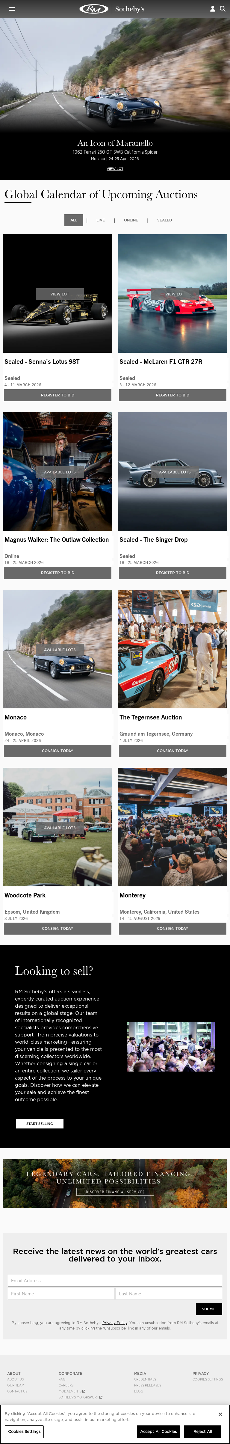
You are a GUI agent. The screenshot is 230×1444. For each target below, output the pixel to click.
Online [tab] (131, 220)
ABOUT (14, 1374)
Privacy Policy (114, 1323)
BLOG (138, 1392)
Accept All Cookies (158, 1431)
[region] (115, 1424)
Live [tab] (100, 220)
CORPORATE (70, 1374)
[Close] (220, 1414)
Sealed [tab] (164, 220)
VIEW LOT (115, 169)
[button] (212, 9)
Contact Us (17, 1392)
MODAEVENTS (72, 1392)
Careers (66, 1386)
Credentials (145, 1380)
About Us (15, 1380)
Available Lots (60, 472)
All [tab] (73, 220)
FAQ (62, 1380)
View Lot (59, 294)
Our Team (15, 1386)
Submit (209, 1310)
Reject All (202, 1431)
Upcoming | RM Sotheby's (112, 9)
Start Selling (39, 1124)
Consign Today (57, 751)
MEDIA (140, 1374)
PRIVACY (201, 1374)
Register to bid (57, 395)
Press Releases (147, 1386)
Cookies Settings (208, 1380)
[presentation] (4, 81)
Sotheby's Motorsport (80, 1398)
